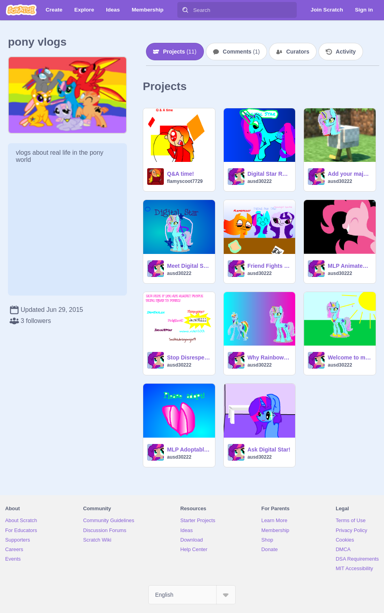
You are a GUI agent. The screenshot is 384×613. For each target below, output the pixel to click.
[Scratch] (21, 10)
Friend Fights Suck (269, 266)
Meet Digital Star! (188, 266)
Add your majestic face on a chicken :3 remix (349, 174)
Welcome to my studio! (349, 357)
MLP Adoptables (188, 449)
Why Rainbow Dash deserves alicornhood (269, 357)
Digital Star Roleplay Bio (269, 174)
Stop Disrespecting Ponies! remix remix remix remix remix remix (188, 357)
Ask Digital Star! (269, 449)
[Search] (185, 10)
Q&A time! (180, 174)
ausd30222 (260, 181)
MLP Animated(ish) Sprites (349, 266)
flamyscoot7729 (185, 181)
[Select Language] (192, 594)
